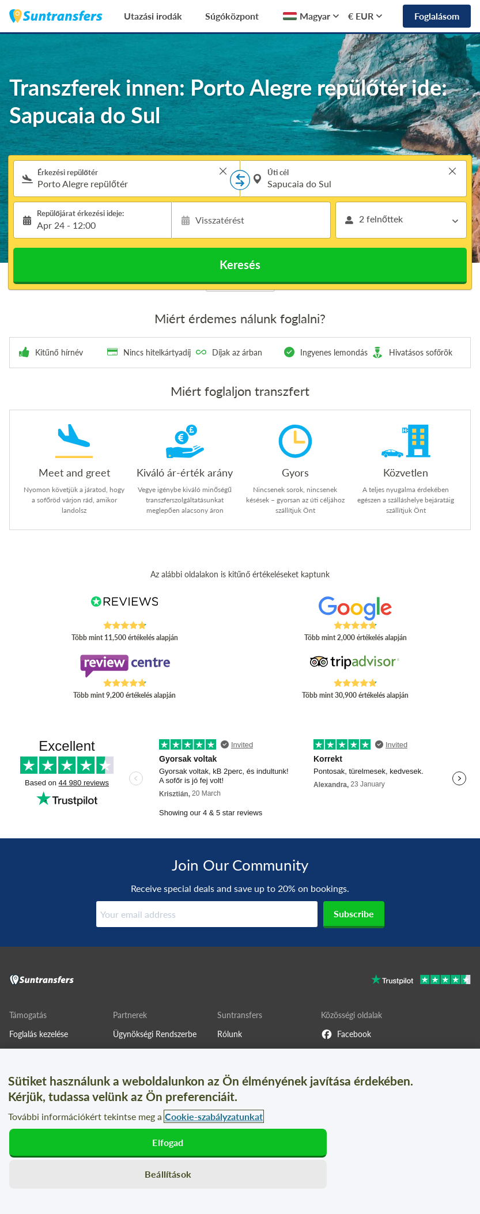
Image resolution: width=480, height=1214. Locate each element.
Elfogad (167, 1142)
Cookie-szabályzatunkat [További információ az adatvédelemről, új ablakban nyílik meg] (214, 1116)
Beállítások (168, 1173)
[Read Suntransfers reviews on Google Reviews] (355, 608)
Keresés (240, 264)
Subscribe (354, 913)
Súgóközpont (232, 15)
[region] (240, 1131)
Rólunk (229, 1034)
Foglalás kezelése (38, 1034)
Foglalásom (436, 15)
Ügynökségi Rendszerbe (154, 1034)
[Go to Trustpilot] (421, 981)
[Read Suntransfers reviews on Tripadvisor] (355, 666)
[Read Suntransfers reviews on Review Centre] (124, 666)
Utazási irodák (153, 15)
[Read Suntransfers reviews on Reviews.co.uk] (124, 608)
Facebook (346, 1034)
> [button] (223, 171)
